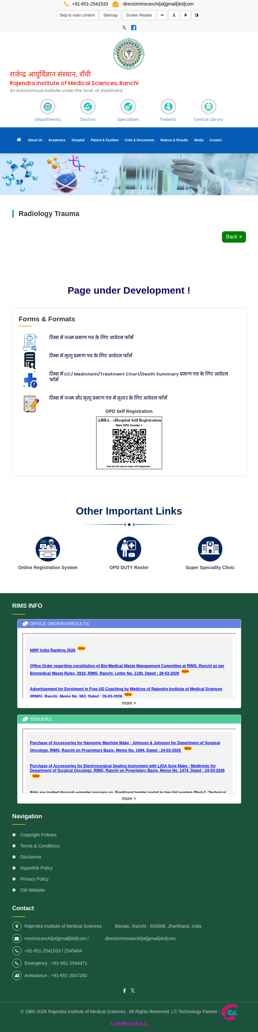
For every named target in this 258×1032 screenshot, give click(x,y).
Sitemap (110, 15)
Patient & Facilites (104, 139)
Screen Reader (139, 15)
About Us (35, 139)
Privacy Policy (34, 879)
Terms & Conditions (40, 846)
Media (198, 139)
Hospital (78, 139)
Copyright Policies (38, 835)
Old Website (32, 890)
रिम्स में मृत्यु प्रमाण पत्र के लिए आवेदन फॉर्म (90, 354)
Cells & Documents (139, 139)
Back (234, 235)
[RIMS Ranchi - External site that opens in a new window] (124, 27)
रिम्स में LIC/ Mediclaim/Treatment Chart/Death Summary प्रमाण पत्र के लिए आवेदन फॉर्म (138, 376)
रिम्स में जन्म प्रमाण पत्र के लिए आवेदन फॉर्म (91, 336)
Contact (216, 139)
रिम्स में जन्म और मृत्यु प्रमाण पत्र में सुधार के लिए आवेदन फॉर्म (108, 397)
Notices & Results (174, 139)
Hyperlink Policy (36, 868)
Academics (57, 139)
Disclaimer (31, 857)
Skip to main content (77, 15)
